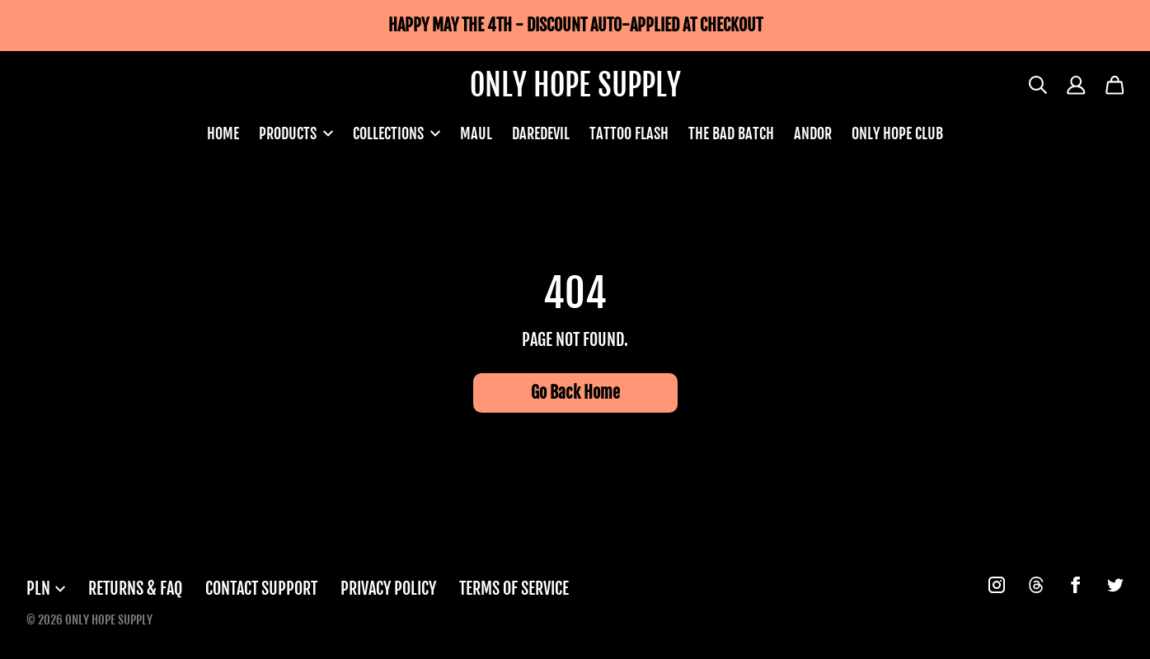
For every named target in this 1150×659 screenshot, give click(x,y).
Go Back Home (575, 392)
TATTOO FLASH (629, 133)
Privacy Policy (388, 588)
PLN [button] (45, 588)
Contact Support (261, 588)
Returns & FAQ (135, 588)
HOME (223, 133)
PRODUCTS (296, 133)
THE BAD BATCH (731, 133)
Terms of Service (514, 588)
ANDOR (813, 133)
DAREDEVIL (541, 133)
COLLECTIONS (396, 133)
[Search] (1038, 85)
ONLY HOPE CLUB (897, 133)
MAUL (476, 133)
